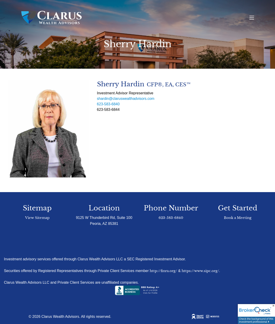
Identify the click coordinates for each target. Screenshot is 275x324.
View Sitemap (37, 217)
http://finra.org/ (163, 271)
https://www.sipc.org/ (200, 271)
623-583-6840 (108, 104)
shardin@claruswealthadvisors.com (126, 99)
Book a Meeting (237, 217)
